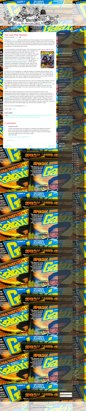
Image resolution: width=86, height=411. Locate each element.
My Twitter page (63, 114)
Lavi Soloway (62, 83)
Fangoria (61, 71)
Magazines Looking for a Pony (77, 300)
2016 (75, 153)
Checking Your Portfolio (77, 243)
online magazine (19, 117)
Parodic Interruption (77, 262)
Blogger (51, 407)
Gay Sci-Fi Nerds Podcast (65, 81)
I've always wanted (47, 83)
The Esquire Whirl (77, 269)
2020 (75, 149)
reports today (14, 40)
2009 (75, 169)
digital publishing (31, 115)
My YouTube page (63, 117)
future (25, 105)
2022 (75, 147)
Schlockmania (62, 124)
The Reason (77, 345)
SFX (60, 127)
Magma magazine (63, 94)
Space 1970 (62, 129)
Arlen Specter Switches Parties (77, 234)
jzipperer (50, 115)
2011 (75, 164)
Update (14, 109)
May (76, 194)
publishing (26, 117)
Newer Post (7, 146)
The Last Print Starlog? (76, 338)
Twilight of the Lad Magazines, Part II (77, 364)
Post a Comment (11, 140)
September (77, 182)
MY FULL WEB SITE (64, 111)
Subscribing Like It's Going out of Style (77, 277)
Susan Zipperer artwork (65, 135)
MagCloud (6, 96)
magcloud (12, 117)
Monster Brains (63, 99)
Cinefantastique (63, 60)
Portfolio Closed (77, 250)
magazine (6, 117)
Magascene (62, 91)
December (77, 171)
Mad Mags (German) (64, 89)
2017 (75, 151)
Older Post (52, 146)
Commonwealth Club (64, 66)
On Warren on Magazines (77, 255)
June (76, 192)
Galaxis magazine (63, 78)
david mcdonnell (22, 115)
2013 (75, 160)
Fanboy (61, 68)
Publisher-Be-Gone (77, 200)
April (76, 196)
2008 (75, 382)
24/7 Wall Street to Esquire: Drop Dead (77, 289)
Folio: (60, 73)
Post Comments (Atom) (33, 151)
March (76, 370)
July (76, 190)
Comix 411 (62, 63)
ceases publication (13, 115)
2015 (75, 156)
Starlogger (61, 132)
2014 (75, 158)
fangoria (38, 115)
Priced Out (76, 317)
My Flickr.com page (64, 109)
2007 (75, 384)
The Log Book (62, 137)
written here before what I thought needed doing (16, 60)
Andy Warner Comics (64, 58)
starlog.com (37, 117)
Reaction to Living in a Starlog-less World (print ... (77, 327)
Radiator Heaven (63, 122)
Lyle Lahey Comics (64, 86)
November (77, 174)
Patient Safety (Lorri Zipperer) (66, 119)
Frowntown (62, 76)
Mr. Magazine (62, 101)
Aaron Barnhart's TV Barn (65, 55)
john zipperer (43, 115)
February (77, 374)
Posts (62, 393)
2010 (75, 166)
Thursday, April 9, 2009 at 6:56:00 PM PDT (18, 137)
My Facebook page (64, 106)
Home (30, 146)
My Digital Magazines (64, 104)
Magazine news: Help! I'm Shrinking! (77, 353)
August (77, 186)
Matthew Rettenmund (64, 96)
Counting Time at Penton (77, 225)
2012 (75, 162)
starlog (31, 117)
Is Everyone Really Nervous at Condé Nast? (77, 212)
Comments (63, 396)
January (77, 378)
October (77, 178)
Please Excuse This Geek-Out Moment (77, 310)
